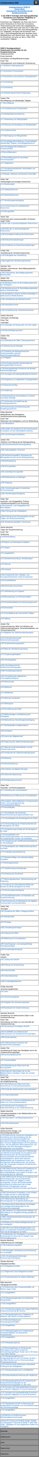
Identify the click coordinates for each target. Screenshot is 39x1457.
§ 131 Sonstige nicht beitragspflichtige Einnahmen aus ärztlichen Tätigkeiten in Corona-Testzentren (19, 1393)
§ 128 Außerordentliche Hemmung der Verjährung (19, 1375)
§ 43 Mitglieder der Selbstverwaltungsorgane (17, 632)
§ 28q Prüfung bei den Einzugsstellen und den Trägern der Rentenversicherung (18, 517)
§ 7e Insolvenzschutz (8, 130)
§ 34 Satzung (5, 564)
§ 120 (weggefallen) (8, 1325)
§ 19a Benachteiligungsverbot (11, 330)
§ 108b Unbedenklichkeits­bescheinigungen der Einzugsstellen (18, 1218)
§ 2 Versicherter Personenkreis (12, 71)
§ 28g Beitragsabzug (8, 461)
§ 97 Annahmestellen (8, 1060)
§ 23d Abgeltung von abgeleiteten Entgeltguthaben (19, 379)
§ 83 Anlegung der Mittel (10, 933)
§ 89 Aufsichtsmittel (8, 970)
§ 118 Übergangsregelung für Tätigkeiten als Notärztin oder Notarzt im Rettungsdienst (17, 1315)
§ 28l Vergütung (6, 483)
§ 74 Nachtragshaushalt (9, 863)
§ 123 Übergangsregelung (10, 1343)
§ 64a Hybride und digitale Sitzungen (14, 769)
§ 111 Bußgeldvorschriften (10, 1266)
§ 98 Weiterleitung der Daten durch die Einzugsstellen (15, 1066)
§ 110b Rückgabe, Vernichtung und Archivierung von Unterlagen (18, 1251)
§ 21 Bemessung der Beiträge (12, 346)
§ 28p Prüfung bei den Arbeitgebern (14, 511)
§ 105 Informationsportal (10, 1123)
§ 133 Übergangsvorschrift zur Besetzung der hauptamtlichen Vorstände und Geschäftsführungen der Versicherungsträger (19, 1405)
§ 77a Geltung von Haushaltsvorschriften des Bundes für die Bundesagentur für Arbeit (17, 886)
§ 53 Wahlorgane (7, 703)
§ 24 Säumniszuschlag (9, 385)
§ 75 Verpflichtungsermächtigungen (14, 868)
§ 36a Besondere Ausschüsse (12, 586)
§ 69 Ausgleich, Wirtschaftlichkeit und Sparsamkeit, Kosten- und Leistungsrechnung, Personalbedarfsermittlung (19, 803)
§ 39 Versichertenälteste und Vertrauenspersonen (19, 602)
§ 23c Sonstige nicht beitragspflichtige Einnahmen (19, 374)
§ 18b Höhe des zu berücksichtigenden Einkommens (15, 230)
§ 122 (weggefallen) (8, 1337)
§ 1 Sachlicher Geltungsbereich (12, 66)
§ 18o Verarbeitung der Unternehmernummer (17, 310)
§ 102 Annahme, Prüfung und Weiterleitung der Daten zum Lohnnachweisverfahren (18, 1101)
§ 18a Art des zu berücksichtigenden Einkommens (19, 223)
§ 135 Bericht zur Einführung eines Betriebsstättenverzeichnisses (13, 1416)
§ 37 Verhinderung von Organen (12, 591)
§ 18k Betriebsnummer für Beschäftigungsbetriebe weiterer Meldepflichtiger (19, 289)
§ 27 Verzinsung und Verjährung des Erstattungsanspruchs (14, 402)
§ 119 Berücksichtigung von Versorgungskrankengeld (11, 1321)
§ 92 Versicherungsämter (10, 997)
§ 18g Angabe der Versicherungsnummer (16, 261)
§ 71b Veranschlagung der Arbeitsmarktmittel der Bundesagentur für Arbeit (19, 825)
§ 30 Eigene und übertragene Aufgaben (15, 542)
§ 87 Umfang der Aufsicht (10, 959)
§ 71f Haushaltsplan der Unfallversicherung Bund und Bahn (19, 847)
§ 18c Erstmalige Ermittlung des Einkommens (17, 234)
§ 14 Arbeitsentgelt (7, 184)
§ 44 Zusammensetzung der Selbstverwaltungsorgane (11, 639)
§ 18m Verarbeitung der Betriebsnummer (16, 299)
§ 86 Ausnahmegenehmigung (11, 949)
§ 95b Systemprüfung (8, 1037)
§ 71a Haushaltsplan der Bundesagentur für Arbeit (19, 818)
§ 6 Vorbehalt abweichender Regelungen (16, 93)
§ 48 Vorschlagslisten (8, 660)
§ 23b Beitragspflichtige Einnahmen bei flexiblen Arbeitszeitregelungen (18, 369)
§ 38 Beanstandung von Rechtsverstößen (16, 597)
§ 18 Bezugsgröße (7, 211)
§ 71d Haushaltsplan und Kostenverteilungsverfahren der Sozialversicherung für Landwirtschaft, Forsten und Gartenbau (19, 836)
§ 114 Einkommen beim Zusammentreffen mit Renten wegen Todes (17, 1288)
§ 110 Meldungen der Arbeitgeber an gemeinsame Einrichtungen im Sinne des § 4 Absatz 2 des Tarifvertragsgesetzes (19, 1236)
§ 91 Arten (4, 991)
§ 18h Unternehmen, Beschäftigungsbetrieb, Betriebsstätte (17, 274)
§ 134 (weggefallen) (8, 1410)
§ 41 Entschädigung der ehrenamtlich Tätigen (17, 613)
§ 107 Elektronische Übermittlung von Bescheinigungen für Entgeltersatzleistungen (17, 1200)
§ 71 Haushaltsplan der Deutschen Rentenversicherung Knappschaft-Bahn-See (17, 814)
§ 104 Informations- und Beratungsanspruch (17, 1118)
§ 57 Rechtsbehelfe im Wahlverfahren (14, 725)
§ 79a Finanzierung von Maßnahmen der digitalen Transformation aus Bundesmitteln (19, 902)
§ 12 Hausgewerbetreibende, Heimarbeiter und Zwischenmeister (18, 169)
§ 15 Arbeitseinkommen (9, 189)
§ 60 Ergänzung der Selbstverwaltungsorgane (17, 742)
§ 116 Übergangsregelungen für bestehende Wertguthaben (17, 1299)
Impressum (5, 1454)
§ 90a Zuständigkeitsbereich (11, 981)
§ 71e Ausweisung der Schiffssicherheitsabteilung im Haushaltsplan (19, 842)
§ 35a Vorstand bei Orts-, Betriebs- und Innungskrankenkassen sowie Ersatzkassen (17, 576)
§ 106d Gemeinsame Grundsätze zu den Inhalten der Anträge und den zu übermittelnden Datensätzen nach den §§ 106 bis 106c (19, 1194)
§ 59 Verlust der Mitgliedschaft (12, 736)
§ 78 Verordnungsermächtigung (12, 890)
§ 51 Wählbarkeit (7, 693)
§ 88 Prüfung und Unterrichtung (12, 965)
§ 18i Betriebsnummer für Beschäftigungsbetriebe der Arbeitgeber (19, 284)
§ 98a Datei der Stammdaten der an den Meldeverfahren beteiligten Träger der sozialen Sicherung (18, 1073)
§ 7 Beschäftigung (7, 103)
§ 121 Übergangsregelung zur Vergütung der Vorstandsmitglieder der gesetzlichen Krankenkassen (17, 1333)
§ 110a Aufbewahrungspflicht (11, 1245)
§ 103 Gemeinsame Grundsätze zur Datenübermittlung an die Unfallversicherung (17, 1107)
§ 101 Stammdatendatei (9, 1095)
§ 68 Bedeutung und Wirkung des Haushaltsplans (19, 796)
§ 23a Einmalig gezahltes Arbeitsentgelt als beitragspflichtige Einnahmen (16, 364)
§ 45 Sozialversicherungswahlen (12, 643)
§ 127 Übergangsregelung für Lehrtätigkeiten (17, 1370)
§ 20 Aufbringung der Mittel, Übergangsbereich (18, 340)
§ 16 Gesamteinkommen (10, 195)
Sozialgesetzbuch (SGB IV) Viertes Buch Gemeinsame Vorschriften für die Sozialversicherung (19, 10)
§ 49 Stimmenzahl (7, 682)
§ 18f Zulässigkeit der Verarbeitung (13, 255)
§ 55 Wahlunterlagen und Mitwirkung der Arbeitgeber (15, 715)
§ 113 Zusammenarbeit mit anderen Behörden (18, 1277)
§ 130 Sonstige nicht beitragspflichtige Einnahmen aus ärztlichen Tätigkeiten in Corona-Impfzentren (19, 1388)
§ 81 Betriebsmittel (7, 917)
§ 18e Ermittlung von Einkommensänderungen (18, 245)
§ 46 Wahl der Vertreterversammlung (14, 649)
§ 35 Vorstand (6, 569)
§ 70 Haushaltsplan (8, 807)
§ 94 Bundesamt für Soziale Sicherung (15, 1008)
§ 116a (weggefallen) (8, 1303)
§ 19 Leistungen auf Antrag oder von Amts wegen (19, 325)
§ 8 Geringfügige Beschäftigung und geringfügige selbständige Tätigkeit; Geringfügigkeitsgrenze (19, 142)
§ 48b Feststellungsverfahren (11, 671)
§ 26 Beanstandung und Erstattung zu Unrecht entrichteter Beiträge (18, 397)
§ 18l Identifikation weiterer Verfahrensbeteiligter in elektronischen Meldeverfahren (19, 295)
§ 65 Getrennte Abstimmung (11, 775)
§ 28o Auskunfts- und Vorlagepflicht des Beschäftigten (15, 506)
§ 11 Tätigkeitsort (7, 163)
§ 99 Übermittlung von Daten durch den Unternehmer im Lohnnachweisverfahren (16, 1085)
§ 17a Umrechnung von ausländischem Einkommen (15, 207)
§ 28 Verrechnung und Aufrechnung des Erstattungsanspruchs (15, 408)
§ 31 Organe (5, 548)
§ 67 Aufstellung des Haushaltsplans (14, 790)
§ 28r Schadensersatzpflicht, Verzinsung (15, 522)
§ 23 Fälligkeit (6, 358)
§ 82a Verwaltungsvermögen (11, 927)
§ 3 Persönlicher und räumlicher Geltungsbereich (19, 76)
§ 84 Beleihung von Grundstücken (13, 938)
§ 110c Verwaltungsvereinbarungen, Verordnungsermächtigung (14, 1257)
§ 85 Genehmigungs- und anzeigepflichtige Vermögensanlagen (16, 945)
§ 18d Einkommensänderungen (12, 240)
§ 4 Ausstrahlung (7, 82)
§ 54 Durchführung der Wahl (11, 709)
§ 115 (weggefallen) (8, 1293)
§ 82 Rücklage (6, 922)
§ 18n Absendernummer (9, 305)
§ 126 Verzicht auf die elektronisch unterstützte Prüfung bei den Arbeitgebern (18, 1365)
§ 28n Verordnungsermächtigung (13, 494)
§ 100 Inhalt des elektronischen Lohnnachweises (18, 1089)
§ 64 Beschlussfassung (9, 764)
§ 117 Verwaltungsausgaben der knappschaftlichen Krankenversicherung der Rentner (19, 1310)
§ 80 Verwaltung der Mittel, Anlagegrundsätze (17, 911)
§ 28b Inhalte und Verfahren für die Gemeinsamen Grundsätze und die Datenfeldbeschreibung (19, 430)
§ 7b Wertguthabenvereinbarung (12, 114)
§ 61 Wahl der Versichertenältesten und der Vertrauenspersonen (16, 748)
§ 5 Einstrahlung (7, 87)
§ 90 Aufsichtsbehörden (9, 976)
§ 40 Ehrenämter (7, 608)
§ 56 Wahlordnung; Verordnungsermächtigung (18, 720)
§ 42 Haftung (5, 619)
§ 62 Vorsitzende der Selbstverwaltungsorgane (18, 753)
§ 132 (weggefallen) (8, 1398)
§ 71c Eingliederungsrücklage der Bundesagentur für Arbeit (19, 830)
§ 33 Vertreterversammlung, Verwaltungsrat (17, 558)
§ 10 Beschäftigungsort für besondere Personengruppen (14, 158)
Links (2, 1442)
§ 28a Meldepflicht (7, 423)
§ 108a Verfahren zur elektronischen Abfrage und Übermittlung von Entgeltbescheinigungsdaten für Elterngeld (19, 1212)
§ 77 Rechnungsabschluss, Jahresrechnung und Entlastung (18, 880)
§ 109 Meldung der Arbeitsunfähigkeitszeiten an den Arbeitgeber (18, 1223)
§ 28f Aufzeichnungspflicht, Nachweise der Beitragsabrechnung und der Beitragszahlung (17, 456)
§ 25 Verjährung (6, 390)
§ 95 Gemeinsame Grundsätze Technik (15, 1026)
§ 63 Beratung (6, 758)
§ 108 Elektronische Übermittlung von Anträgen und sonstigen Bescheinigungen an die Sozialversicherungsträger (18, 1206)
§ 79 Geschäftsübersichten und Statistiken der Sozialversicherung (18, 896)
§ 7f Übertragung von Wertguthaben (14, 136)
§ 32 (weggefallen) (7, 553)
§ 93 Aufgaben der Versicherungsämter (15, 1002)
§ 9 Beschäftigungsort (9, 152)
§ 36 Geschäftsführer (8, 580)
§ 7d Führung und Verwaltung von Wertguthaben (18, 125)
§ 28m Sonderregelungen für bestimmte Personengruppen (15, 489)
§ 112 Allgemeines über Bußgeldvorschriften (17, 1271)
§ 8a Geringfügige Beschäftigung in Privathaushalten (14, 148)
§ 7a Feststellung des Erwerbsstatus (14, 108)
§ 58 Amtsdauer (6, 731)
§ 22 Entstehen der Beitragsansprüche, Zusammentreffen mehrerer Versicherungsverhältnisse (15, 353)
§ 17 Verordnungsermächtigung (12, 200)
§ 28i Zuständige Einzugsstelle (12, 472)
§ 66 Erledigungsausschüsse (11, 780)
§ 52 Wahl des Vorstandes (10, 698)
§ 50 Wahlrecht (6, 687)
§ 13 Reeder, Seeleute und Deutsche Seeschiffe (18, 174)
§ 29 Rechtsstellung (8, 537)
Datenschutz (5, 1448)
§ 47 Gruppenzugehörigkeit (11, 654)
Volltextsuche (5, 1437)
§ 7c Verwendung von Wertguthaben (14, 119)
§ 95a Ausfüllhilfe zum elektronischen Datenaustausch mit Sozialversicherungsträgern (18, 1033)
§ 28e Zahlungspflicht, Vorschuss (13, 450)
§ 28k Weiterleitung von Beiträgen (13, 477)
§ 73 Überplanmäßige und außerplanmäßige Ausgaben (17, 858)
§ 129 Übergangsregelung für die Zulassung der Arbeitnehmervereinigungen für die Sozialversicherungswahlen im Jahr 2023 (18, 1383)
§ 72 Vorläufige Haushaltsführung (13, 852)
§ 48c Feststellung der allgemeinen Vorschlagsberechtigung (13, 677)
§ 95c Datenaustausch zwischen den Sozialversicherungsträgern (14, 1044)
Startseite (4, 1431)
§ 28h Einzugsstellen (8, 466)
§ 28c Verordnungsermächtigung (13, 434)
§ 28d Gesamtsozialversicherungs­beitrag (16, 444)
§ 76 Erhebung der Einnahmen (12, 874)
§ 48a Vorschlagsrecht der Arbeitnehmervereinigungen (11, 666)
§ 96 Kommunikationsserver (11, 1055)
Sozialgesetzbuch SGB (9, 3)
